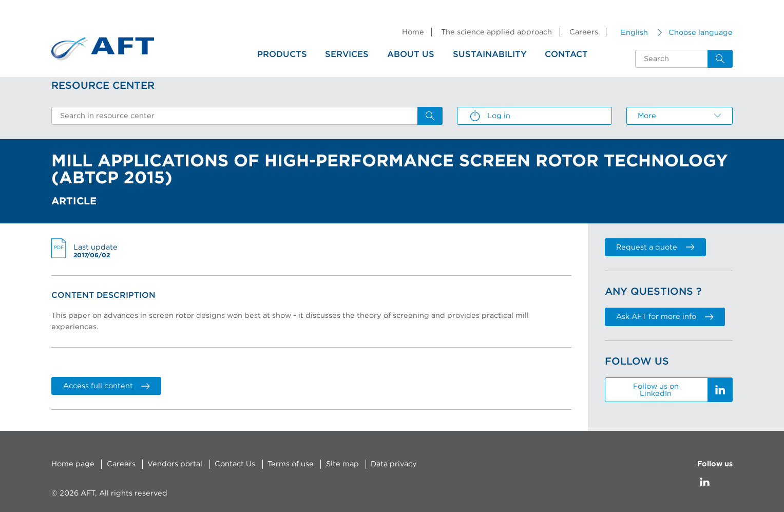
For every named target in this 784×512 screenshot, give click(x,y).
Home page (72, 464)
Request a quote (655, 247)
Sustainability (490, 54)
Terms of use (290, 464)
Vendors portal (174, 464)
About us (410, 54)
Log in (489, 116)
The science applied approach (496, 32)
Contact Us (235, 464)
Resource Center (103, 86)
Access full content (106, 386)
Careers (583, 32)
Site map (342, 464)
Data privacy (394, 464)
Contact (566, 54)
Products (282, 54)
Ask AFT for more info (664, 316)
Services (347, 54)
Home (413, 32)
